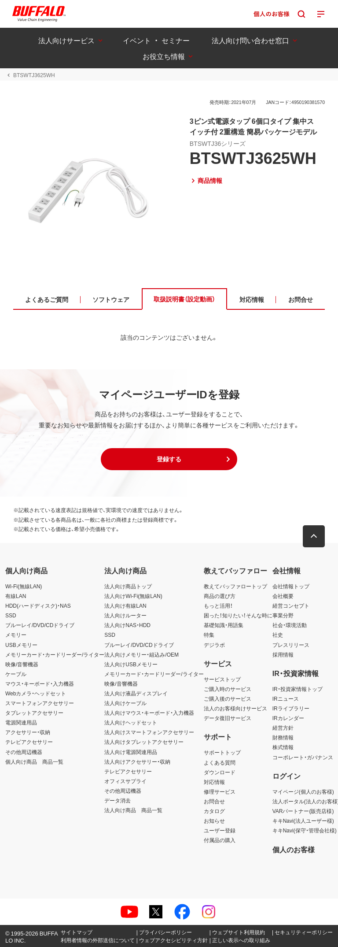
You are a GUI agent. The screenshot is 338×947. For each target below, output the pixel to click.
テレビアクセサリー (29, 742)
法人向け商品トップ (128, 586)
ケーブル (15, 674)
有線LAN (15, 596)
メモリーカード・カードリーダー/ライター (54, 654)
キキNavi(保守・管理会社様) (304, 830)
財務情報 (283, 737)
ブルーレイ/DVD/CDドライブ (39, 625)
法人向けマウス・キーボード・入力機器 (149, 713)
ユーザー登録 (219, 830)
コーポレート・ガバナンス (302, 757)
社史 (277, 635)
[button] (169, 459)
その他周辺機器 (23, 752)
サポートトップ (222, 752)
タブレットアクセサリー (34, 713)
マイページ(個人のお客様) (303, 791)
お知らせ (214, 820)
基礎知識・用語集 (223, 625)
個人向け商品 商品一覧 (34, 761)
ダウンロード (219, 772)
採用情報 (283, 654)
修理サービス (219, 791)
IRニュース (285, 698)
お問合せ (214, 801)
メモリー (15, 635)
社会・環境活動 (289, 625)
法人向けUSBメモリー (131, 664)
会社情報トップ (290, 586)
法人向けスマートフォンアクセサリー (149, 732)
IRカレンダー (288, 718)
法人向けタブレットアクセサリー (144, 742)
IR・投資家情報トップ (297, 689)
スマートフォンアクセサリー (39, 703)
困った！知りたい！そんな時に (238, 615)
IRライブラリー (290, 708)
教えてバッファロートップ (235, 586)
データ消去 (117, 800)
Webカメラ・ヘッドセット (35, 693)
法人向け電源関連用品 (130, 752)
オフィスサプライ (125, 781)
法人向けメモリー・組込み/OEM (141, 654)
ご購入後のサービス (227, 698)
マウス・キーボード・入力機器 (39, 683)
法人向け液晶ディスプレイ (136, 693)
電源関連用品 (21, 722)
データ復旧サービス (227, 718)
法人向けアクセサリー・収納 (137, 761)
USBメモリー (21, 645)
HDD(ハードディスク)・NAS (38, 605)
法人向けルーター (125, 615)
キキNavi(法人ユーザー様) (303, 820)
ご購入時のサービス (227, 689)
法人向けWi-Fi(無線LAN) (133, 596)
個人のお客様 (293, 849)
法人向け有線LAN (125, 605)
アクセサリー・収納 (27, 732)
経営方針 (283, 728)
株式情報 (283, 747)
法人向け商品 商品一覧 (133, 810)
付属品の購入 (219, 840)
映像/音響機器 (21, 664)
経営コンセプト (290, 605)
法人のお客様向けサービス (235, 708)
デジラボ (214, 645)
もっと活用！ (218, 605)
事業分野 (283, 615)
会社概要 (283, 596)
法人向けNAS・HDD (127, 625)
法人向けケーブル (125, 703)
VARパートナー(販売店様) (303, 811)
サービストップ (222, 679)
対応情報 (214, 782)
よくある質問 (219, 762)
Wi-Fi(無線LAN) (23, 586)
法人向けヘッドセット (130, 722)
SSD (10, 615)
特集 (209, 635)
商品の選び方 (219, 596)
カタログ (214, 811)
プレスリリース (290, 645)
